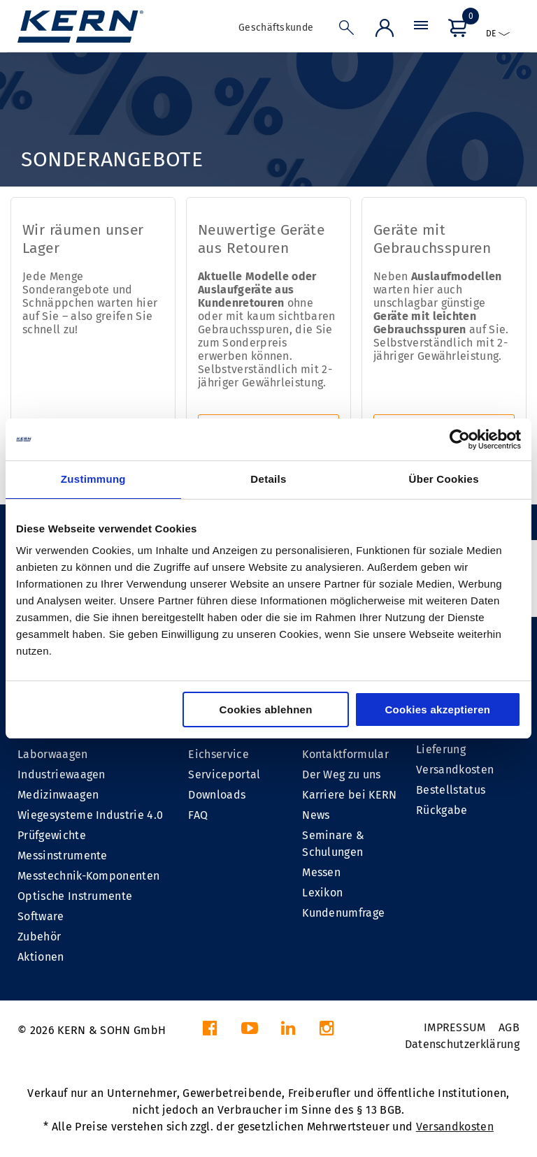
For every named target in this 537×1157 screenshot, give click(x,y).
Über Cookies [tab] (444, 479)
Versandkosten (455, 769)
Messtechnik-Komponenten (88, 875)
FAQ (198, 815)
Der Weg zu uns (341, 774)
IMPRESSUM (455, 1027)
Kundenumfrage (343, 912)
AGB (509, 1027)
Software (40, 916)
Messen (321, 872)
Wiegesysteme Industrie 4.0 (90, 815)
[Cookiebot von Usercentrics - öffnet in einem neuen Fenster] (460, 439)
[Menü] (420, 31)
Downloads (216, 794)
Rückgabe (442, 810)
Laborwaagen (52, 754)
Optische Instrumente (74, 896)
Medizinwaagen (58, 794)
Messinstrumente (62, 855)
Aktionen (40, 956)
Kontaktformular (345, 754)
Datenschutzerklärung (462, 1044)
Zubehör (39, 936)
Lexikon (322, 892)
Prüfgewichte (51, 835)
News (315, 815)
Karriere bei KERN (349, 794)
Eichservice (218, 754)
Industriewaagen (61, 774)
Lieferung (441, 749)
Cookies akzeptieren (437, 709)
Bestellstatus (450, 789)
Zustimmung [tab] (93, 479)
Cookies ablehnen (266, 709)
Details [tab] (268, 479)
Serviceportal (224, 774)
